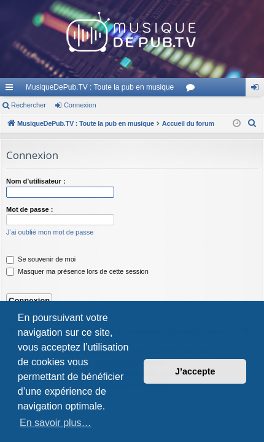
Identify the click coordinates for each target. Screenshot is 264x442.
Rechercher (28, 105)
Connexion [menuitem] (257, 89)
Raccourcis (11, 89)
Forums (193, 89)
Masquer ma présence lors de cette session (77, 271)
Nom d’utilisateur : (36, 181)
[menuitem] (252, 123)
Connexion (80, 105)
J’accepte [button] (195, 371)
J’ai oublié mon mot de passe (49, 232)
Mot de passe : (29, 209)
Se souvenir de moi (41, 259)
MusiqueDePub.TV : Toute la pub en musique (100, 87)
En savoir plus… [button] (55, 422)
